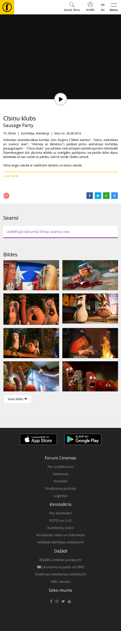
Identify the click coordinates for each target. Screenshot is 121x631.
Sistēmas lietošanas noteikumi (60, 574)
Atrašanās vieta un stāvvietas (60, 534)
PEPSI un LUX (60, 520)
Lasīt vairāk (11, 176)
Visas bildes (17, 399)
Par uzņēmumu (60, 466)
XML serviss (60, 581)
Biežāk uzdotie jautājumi (60, 559)
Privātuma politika (60, 488)
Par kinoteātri (60, 513)
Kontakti (61, 481)
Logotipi (61, 495)
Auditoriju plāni (60, 527)
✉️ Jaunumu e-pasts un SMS (60, 566)
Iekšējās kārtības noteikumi (61, 542)
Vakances (60, 473)
